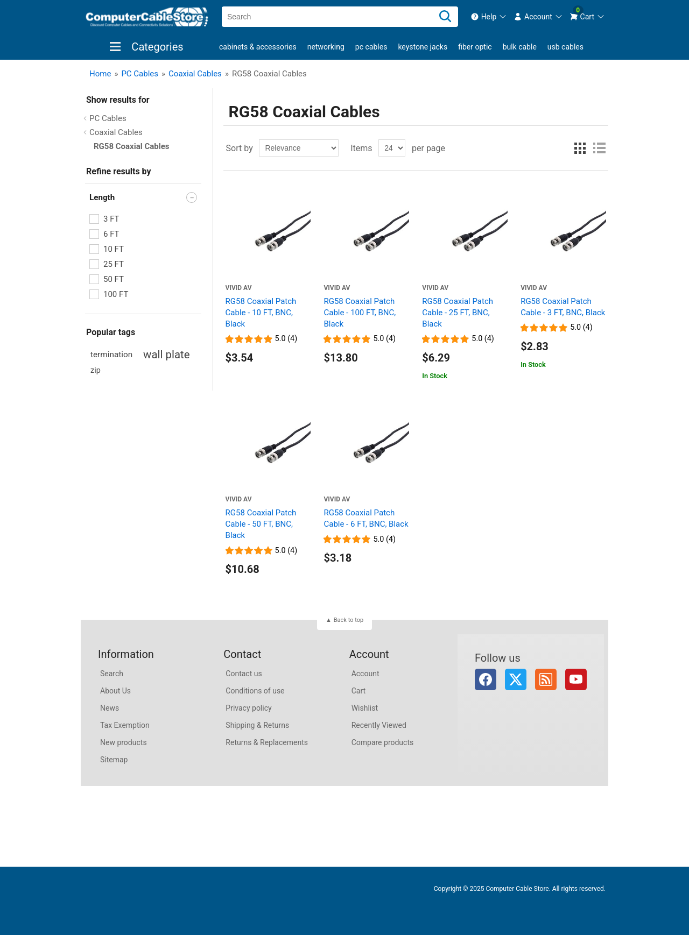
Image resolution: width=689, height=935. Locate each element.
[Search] (445, 16)
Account (365, 673)
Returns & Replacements (267, 742)
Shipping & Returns (257, 725)
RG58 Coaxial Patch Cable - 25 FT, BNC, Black (457, 312)
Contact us (244, 673)
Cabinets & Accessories (258, 46)
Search (111, 673)
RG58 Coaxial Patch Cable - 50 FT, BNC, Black (261, 524)
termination (111, 354)
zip (95, 370)
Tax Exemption (125, 725)
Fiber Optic (474, 46)
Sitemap (114, 759)
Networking (325, 46)
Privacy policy (248, 708)
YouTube (576, 679)
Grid (579, 148)
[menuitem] (489, 16)
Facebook (485, 679)
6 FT (111, 234)
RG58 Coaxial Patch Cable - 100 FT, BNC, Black (360, 312)
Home (100, 74)
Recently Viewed (378, 725)
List (599, 148)
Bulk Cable (520, 46)
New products (123, 742)
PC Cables (371, 46)
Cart (358, 690)
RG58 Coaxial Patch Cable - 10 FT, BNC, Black (261, 312)
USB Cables (565, 46)
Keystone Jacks (422, 46)
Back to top (348, 620)
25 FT (113, 264)
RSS (545, 679)
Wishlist (364, 708)
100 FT (115, 294)
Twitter (515, 679)
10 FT (113, 249)
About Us (115, 690)
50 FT (113, 279)
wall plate (166, 354)
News (109, 708)
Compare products (382, 742)
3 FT (111, 219)
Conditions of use (255, 690)
